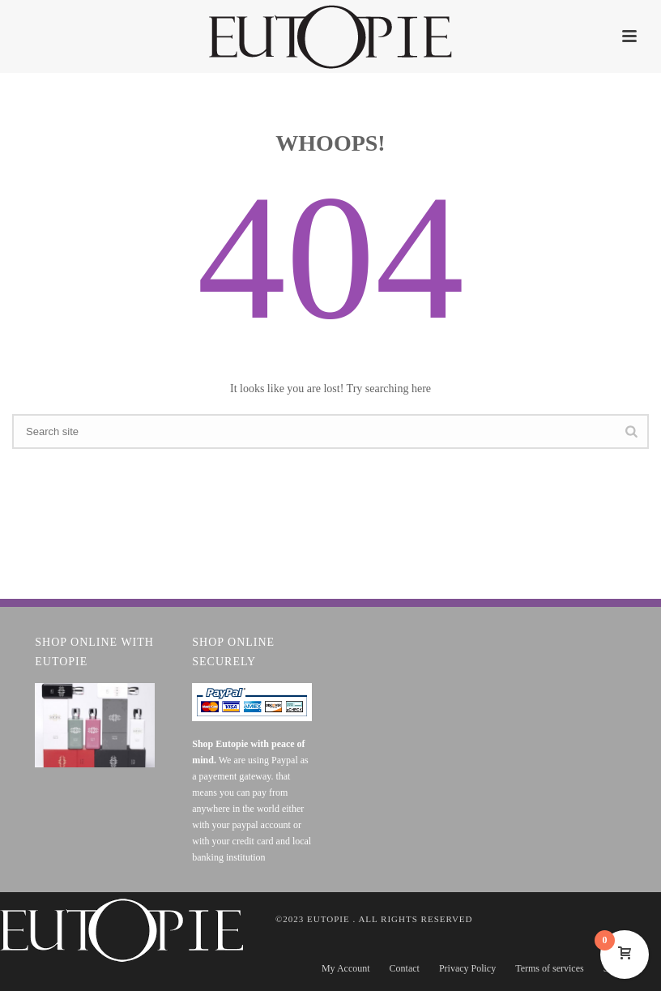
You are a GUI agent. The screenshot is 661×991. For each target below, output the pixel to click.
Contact (405, 968)
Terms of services (549, 968)
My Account (346, 968)
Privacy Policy (467, 968)
